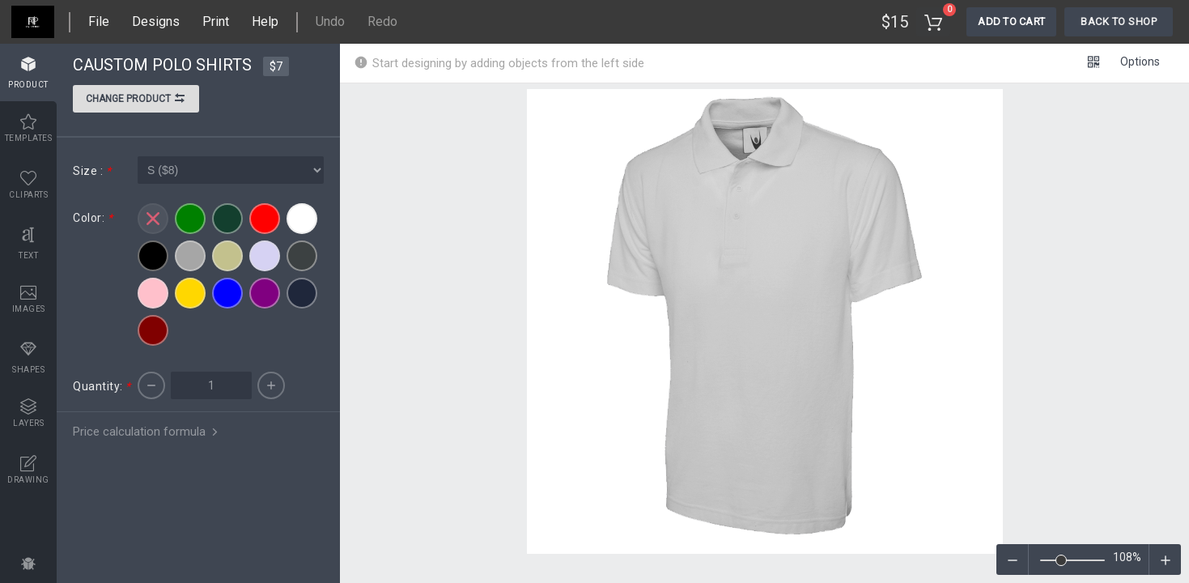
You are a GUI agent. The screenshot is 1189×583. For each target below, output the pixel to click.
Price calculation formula (147, 431)
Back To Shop (1119, 21)
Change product (136, 100)
